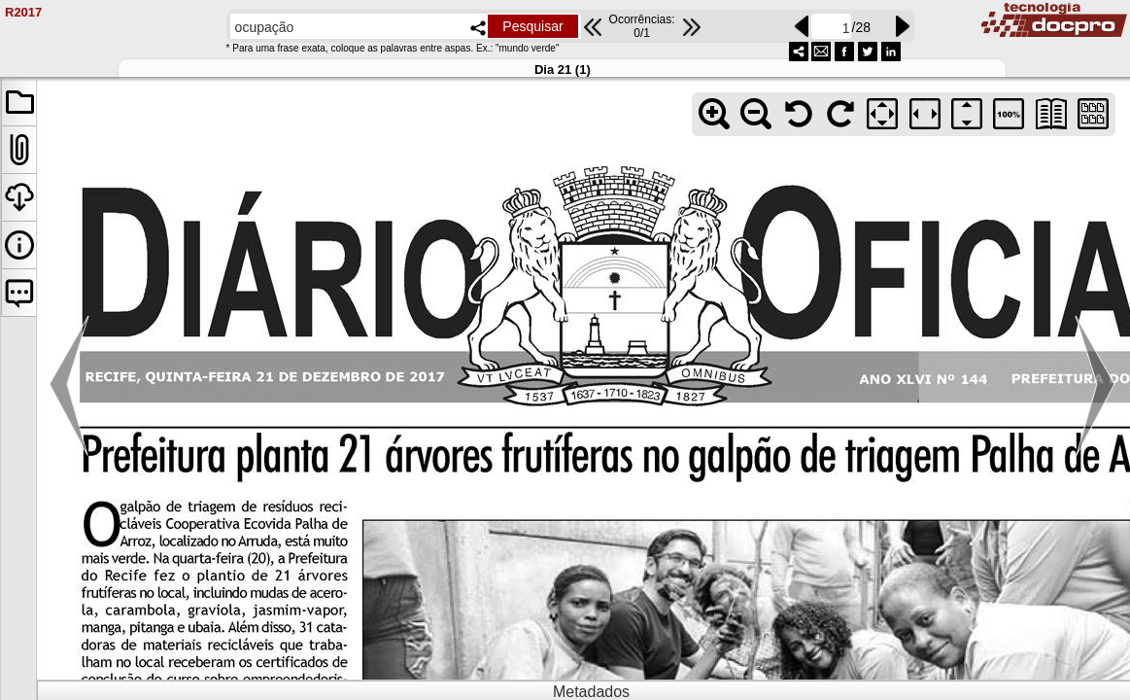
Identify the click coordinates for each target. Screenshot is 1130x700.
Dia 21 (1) (562, 69)
